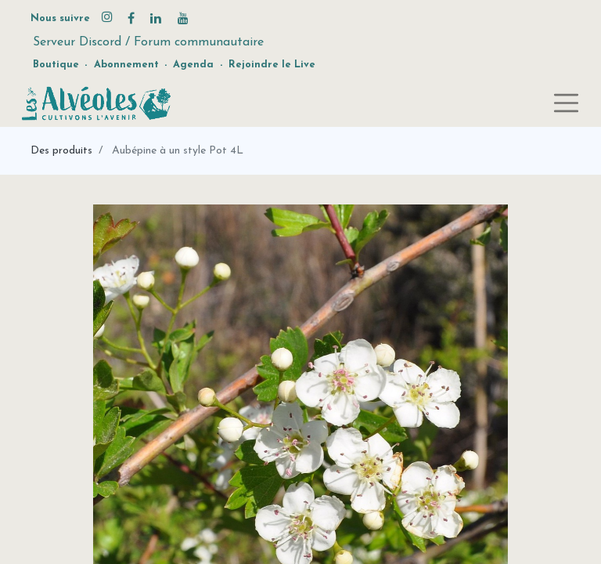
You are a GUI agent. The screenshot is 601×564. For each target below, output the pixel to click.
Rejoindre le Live (272, 65)
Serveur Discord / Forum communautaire (148, 42)
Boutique (56, 65)
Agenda (193, 65)
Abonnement (126, 65)
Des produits (61, 151)
